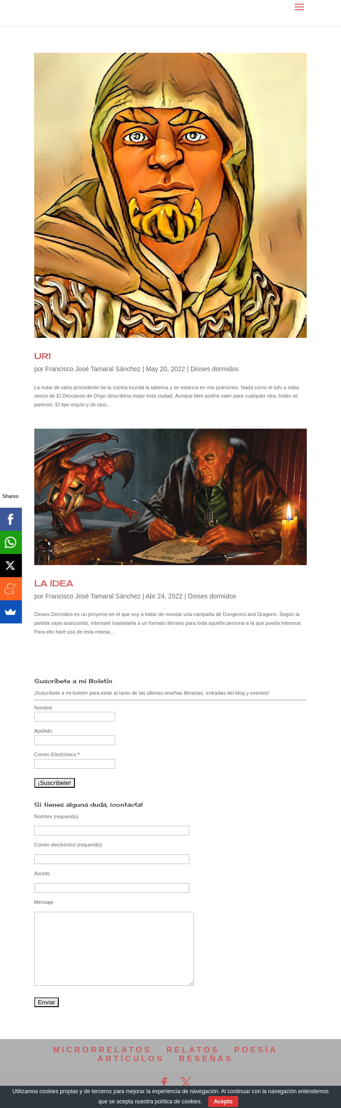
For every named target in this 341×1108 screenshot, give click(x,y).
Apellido (43, 731)
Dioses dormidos (214, 369)
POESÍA (256, 1050)
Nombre (43, 707)
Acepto (223, 1101)
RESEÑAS (206, 1058)
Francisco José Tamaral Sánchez (93, 369)
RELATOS (193, 1050)
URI (42, 356)
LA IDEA (53, 583)
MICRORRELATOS (102, 1050)
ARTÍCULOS (131, 1058)
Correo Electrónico (57, 754)
